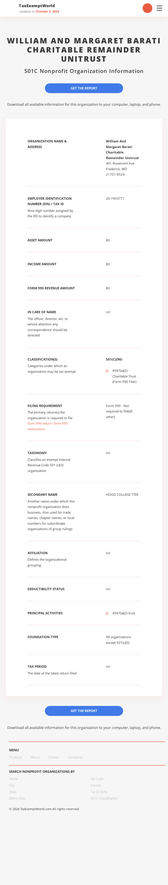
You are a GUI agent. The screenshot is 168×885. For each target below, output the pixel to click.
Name (13, 778)
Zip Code (97, 778)
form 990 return (40, 423)
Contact (53, 757)
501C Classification (104, 798)
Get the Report (84, 88)
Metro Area (17, 798)
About (35, 757)
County (96, 785)
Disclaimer (75, 757)
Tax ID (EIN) (99, 791)
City (11, 785)
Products (15, 757)
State (12, 791)
